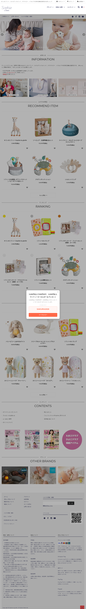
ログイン (70, 1)
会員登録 (81, 1)
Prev (2, 34)
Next (83, 34)
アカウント (60, 1)
